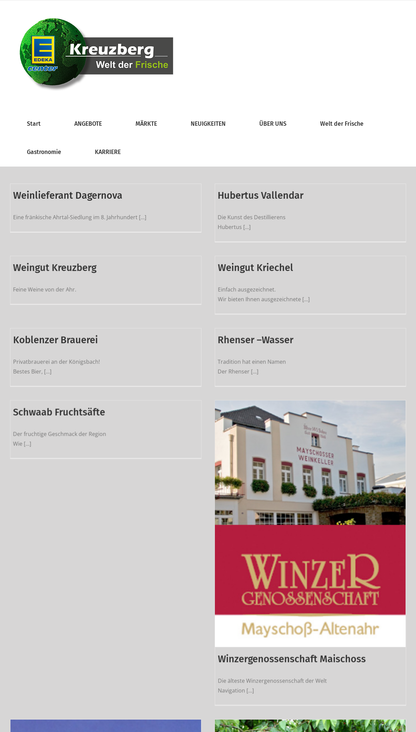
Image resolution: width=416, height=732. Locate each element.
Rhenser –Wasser (242, 332)
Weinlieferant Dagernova (67, 195)
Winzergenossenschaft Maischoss (305, 642)
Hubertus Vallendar (248, 195)
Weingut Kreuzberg (80, 259)
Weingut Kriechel (268, 259)
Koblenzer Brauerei (55, 332)
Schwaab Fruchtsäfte (85, 395)
